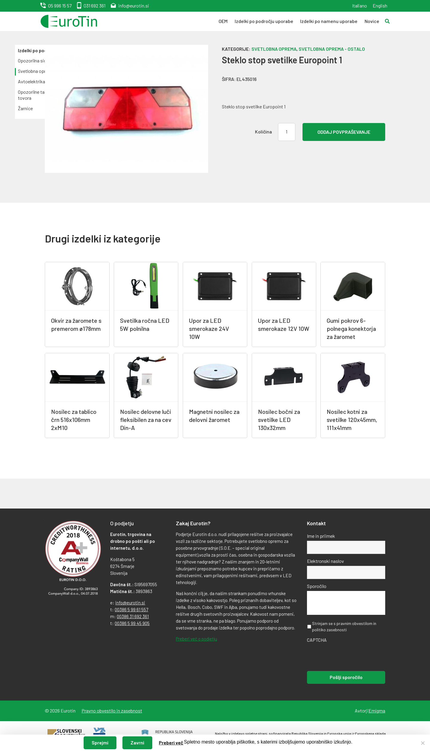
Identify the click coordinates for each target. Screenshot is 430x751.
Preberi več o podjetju (196, 638)
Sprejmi (100, 742)
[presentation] (352, 656)
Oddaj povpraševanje (343, 132)
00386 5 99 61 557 (131, 609)
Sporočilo (316, 586)
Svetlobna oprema (36, 71)
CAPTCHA (317, 640)
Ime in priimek (321, 536)
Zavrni (137, 742)
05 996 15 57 (60, 5)
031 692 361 (94, 5)
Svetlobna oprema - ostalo (332, 49)
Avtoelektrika (31, 81)
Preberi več (171, 742)
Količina (263, 131)
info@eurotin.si (133, 5)
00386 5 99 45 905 (132, 623)
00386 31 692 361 (133, 616)
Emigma (376, 710)
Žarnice (25, 108)
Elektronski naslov (325, 561)
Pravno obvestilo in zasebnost (112, 710)
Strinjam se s (344, 626)
